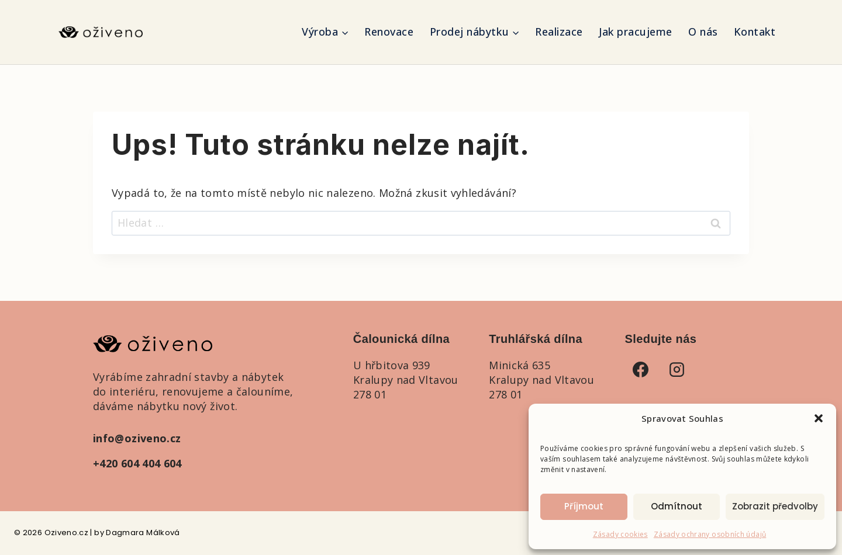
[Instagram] (677, 369)
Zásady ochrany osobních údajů (710, 534)
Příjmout (583, 506)
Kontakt (755, 32)
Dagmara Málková (143, 532)
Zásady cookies (620, 534)
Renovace (388, 32)
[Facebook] (641, 369)
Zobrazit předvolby (775, 506)
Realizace (559, 32)
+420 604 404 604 (137, 463)
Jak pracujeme (635, 32)
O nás (703, 32)
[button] (818, 418)
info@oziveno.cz (137, 438)
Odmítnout (676, 506)
